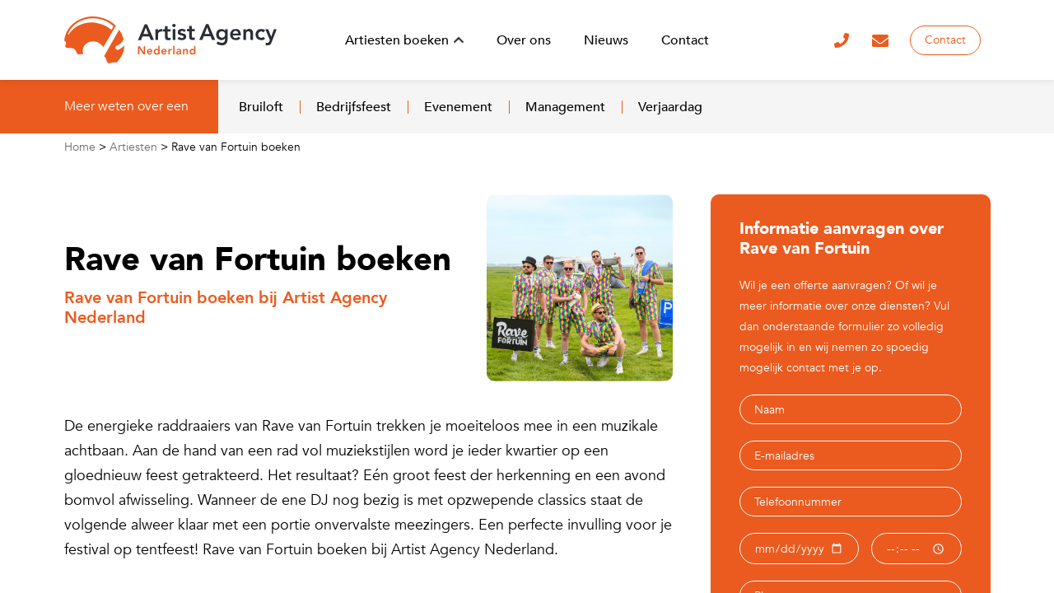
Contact (945, 40)
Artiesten (133, 147)
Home (80, 147)
